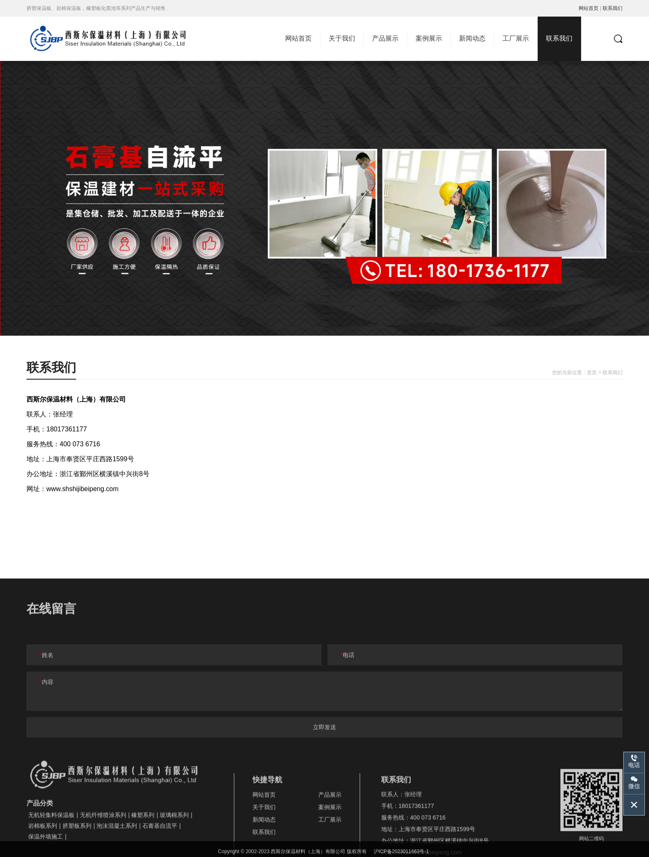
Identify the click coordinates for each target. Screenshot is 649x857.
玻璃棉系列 (174, 845)
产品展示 (385, 38)
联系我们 (613, 8)
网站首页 (589, 8)
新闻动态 (472, 38)
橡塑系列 (142, 845)
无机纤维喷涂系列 (103, 845)
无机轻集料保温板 (51, 845)
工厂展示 (515, 38)
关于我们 (342, 38)
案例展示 (429, 38)
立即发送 (324, 751)
